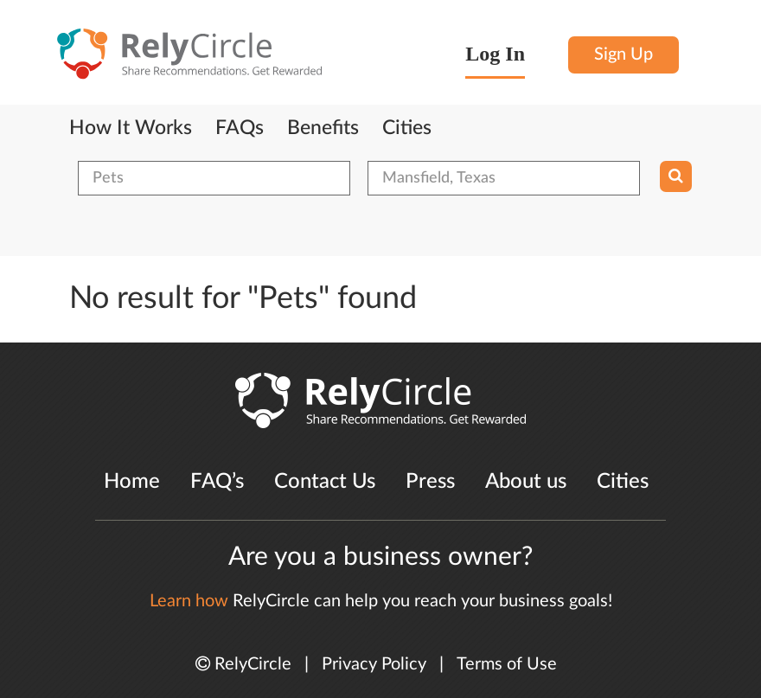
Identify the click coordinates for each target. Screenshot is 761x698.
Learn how (189, 601)
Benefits (323, 128)
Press (430, 481)
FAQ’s (217, 481)
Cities (407, 128)
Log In (495, 53)
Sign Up (623, 54)
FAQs (239, 128)
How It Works (130, 128)
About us (525, 481)
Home (132, 481)
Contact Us (324, 481)
